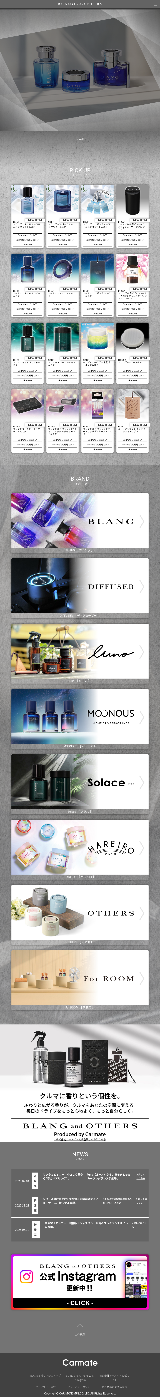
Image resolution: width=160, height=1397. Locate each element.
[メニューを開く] (155, 4)
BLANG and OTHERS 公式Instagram (80, 1378)
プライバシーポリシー (80, 1387)
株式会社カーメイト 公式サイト (114, 1378)
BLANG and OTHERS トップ (45, 1375)
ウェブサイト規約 (46, 1387)
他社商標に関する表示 (114, 1387)
